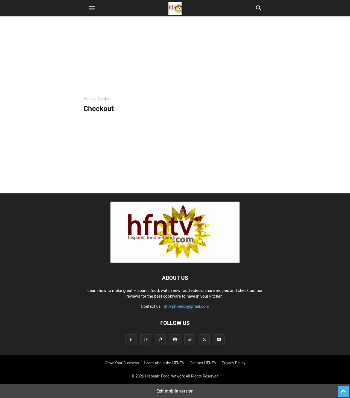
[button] (91, 8)
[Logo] (175, 261)
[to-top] (343, 389)
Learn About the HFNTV (164, 363)
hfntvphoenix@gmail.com (186, 306)
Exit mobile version (175, 391)
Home (87, 99)
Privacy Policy (233, 363)
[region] (175, 59)
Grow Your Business (122, 363)
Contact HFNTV (203, 363)
